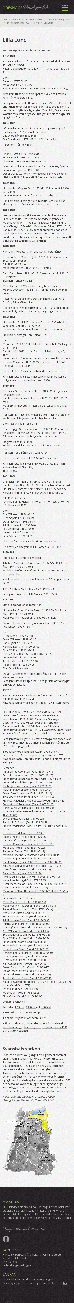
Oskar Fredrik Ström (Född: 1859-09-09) (26, 971)
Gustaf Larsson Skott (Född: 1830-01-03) (27, 869)
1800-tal (31, 1007)
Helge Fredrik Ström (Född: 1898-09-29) (26, 949)
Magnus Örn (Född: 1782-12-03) (21, 992)
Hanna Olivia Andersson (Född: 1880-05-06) (28, 807)
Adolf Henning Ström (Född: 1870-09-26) (26, 920)
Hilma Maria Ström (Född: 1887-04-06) (25, 960)
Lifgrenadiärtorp (31, 1012)
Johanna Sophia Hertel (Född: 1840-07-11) (27, 858)
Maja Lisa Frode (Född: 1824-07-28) (24, 847)
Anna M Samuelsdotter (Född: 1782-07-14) (28, 909)
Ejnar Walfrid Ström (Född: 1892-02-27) (26, 938)
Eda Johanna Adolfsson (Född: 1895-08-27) (28, 775)
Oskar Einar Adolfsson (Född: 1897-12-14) (27, 793)
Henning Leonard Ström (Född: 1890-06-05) (28, 952)
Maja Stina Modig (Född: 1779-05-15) (25, 880)
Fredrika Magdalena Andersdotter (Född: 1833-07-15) (34, 800)
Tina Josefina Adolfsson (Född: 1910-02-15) (28, 797)
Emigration (20, 1018)
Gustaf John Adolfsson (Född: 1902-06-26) (27, 786)
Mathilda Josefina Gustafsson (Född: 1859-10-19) (32, 855)
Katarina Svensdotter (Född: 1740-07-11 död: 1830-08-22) (37, 981)
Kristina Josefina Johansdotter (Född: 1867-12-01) (32, 865)
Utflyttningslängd (18, 1030)
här (5, 1221)
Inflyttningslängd (12, 1027)
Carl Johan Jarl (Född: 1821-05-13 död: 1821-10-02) (32, 862)
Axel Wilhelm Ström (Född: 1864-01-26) (26, 931)
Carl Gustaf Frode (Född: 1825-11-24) (25, 840)
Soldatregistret (32, 1027)
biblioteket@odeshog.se (17, 1265)
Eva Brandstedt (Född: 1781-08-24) (23, 818)
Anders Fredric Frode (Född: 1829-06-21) (26, 836)
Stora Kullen (39, 1018)
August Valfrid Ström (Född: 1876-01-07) (26, 923)
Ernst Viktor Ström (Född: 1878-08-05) (25, 942)
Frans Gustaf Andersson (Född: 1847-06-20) (28, 804)
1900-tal (15, 19)
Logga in (7, 1301)
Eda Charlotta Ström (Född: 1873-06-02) (26, 934)
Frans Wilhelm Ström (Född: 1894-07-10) (26, 945)
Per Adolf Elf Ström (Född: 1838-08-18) (25, 822)
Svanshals (19, 1001)
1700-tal (19, 1007)
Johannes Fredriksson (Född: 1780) (23, 833)
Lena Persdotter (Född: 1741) (20, 898)
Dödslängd (18, 1023)
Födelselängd (34, 1023)
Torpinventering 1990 (58, 19)
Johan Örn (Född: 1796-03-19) (20, 989)
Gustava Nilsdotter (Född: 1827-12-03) (25, 887)
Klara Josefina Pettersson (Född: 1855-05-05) (29, 905)
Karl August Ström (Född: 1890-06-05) (25, 963)
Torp (36, 22)
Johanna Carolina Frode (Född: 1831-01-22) (28, 844)
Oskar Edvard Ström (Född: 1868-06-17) (26, 967)
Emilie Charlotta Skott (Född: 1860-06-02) (27, 916)
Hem (5, 19)
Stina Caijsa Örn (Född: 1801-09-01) (24, 996)
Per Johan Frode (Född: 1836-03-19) (24, 851)
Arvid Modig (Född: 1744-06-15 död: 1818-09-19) (31, 876)
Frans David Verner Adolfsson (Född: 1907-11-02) (32, 778)
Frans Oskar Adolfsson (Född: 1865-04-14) (28, 782)
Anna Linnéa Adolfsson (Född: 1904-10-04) (28, 771)
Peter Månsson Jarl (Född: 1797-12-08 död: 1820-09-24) (35, 884)
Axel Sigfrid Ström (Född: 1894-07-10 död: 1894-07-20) (35, 927)
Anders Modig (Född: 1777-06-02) (22, 873)
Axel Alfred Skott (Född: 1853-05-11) (24, 913)
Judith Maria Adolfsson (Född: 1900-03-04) (27, 789)
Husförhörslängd (33, 19)
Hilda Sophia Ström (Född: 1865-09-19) (25, 956)
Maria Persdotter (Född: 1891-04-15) (24, 902)
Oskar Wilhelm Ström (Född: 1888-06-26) (27, 974)
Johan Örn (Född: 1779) (16, 985)
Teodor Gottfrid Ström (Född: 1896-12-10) (27, 978)
